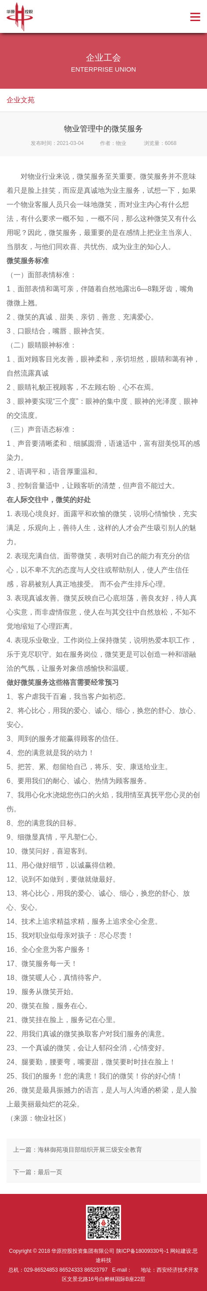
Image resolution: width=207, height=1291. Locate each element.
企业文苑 (21, 100)
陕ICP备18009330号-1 (142, 1251)
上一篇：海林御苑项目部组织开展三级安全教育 (77, 1149)
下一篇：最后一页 (37, 1171)
